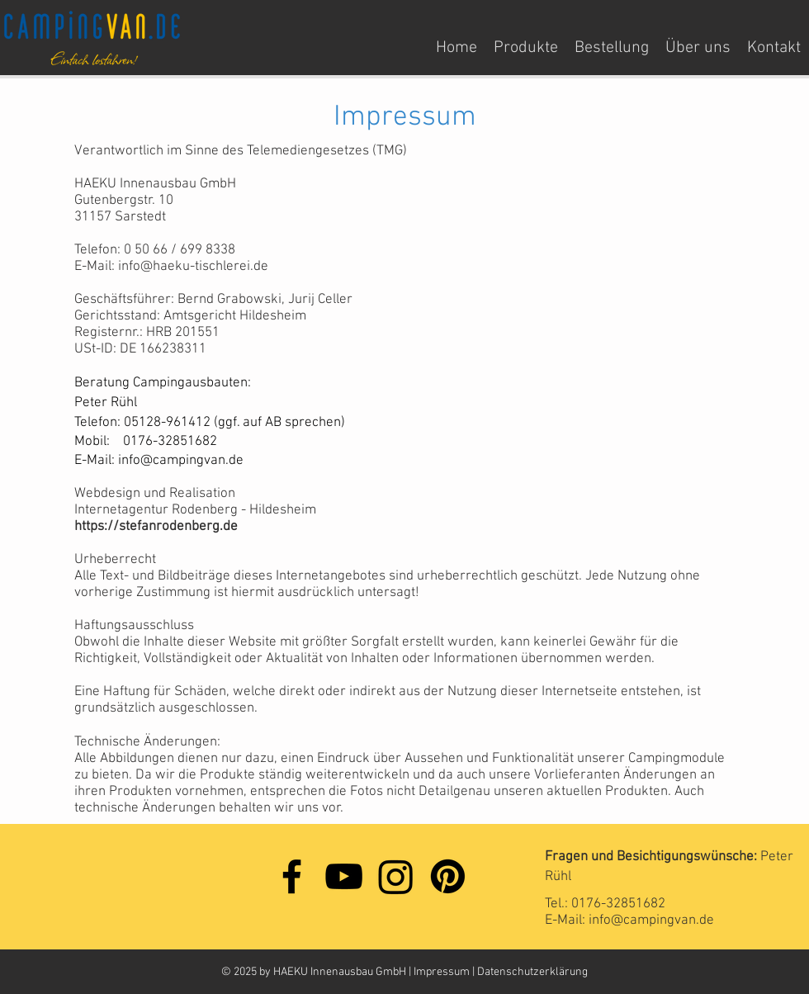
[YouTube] (344, 876)
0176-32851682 (618, 904)
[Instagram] (396, 876)
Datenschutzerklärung (532, 972)
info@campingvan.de (181, 460)
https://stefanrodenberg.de (156, 526)
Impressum (443, 972)
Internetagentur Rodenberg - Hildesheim (195, 510)
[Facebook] (292, 876)
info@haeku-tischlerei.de (193, 266)
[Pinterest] (448, 876)
